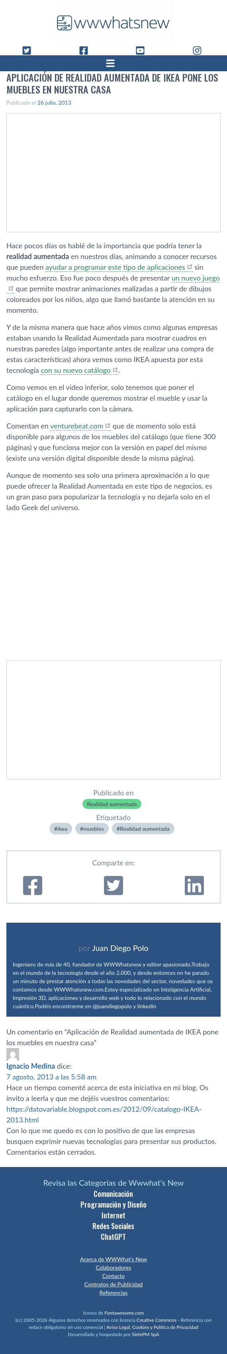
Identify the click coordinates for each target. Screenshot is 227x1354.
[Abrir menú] (113, 63)
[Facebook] (87, 50)
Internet (113, 1215)
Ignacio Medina (30, 1066)
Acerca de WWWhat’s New (113, 1259)
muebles (93, 828)
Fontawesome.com (124, 1313)
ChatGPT (113, 1236)
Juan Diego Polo (120, 948)
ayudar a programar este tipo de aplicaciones (115, 267)
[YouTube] (143, 50)
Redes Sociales (113, 1226)
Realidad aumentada (112, 804)
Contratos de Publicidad (113, 1284)
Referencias (114, 1292)
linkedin (147, 1006)
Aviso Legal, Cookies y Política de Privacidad (152, 1327)
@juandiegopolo (112, 1006)
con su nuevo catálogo (76, 370)
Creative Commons (156, 1320)
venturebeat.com (76, 425)
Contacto (113, 1275)
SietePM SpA (145, 1334)
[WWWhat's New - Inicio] (113, 23)
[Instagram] (200, 50)
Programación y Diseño (113, 1204)
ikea (62, 828)
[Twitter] (30, 50)
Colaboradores (113, 1267)
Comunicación (113, 1193)
